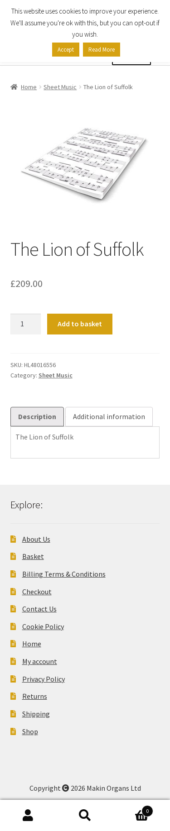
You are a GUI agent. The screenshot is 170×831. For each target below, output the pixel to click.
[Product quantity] (25, 324)
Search (85, 815)
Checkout (37, 591)
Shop (30, 731)
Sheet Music (60, 87)
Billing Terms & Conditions (64, 573)
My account (39, 661)
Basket (33, 556)
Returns (34, 696)
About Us (36, 539)
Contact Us (39, 608)
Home (29, 87)
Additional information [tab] (109, 416)
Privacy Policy (43, 678)
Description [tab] (37, 416)
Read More (101, 49)
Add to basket (80, 323)
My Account (28, 815)
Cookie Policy (43, 626)
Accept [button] (66, 49)
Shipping (36, 713)
